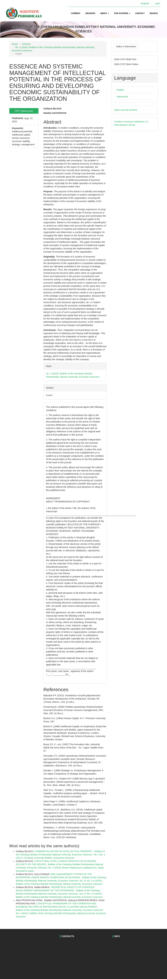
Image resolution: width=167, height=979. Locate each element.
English (120, 90)
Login (157, 3)
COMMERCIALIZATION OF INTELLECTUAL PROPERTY (63, 851)
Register (145, 3)
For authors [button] (122, 13)
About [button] (104, 13)
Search (154, 13)
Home (15, 44)
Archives (90, 13)
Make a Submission (126, 46)
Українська (122, 96)
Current (75, 13)
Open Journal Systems (125, 110)
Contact (140, 13)
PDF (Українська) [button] (24, 111)
